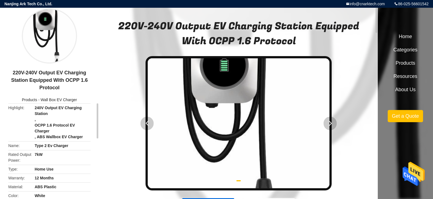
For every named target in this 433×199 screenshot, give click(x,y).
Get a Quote (405, 116)
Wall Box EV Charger (59, 100)
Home (405, 36)
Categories (405, 50)
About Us (405, 89)
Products (29, 100)
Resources (405, 76)
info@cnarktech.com (367, 4)
